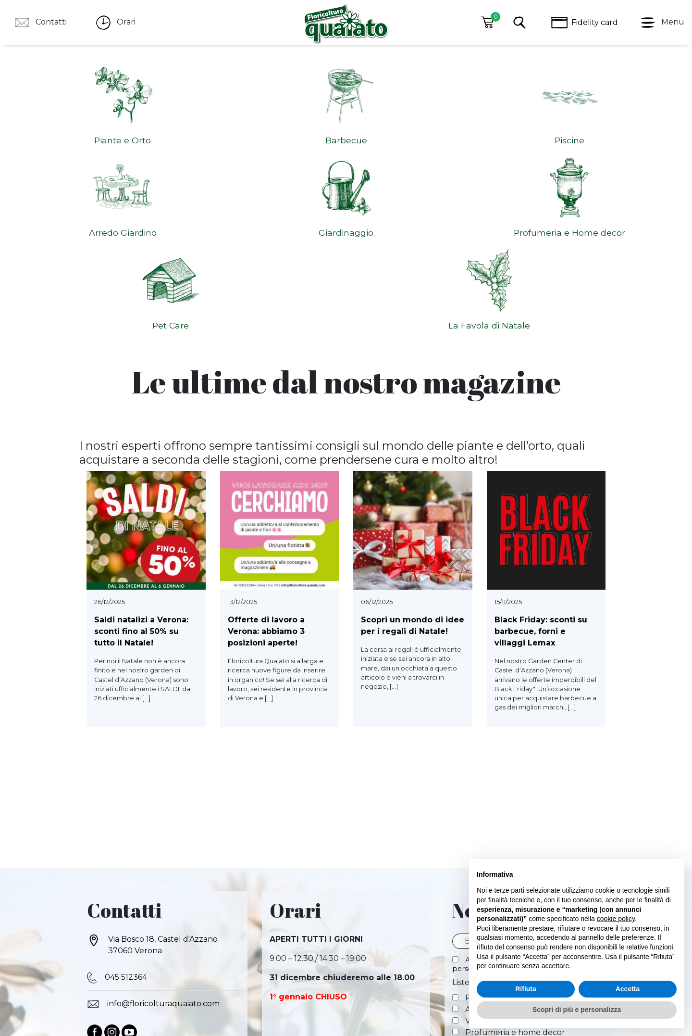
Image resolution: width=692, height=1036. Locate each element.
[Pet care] (455, 875)
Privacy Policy (324, 983)
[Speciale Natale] (455, 887)
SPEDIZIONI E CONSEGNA (451, 970)
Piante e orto (483, 829)
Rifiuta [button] (525, 989)
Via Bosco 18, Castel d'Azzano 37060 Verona (152, 776)
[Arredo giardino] (455, 840)
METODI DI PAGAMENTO (360, 970)
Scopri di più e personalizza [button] (576, 1009)
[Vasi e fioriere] (455, 852)
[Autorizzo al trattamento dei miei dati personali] (455, 791)
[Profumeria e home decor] (455, 863)
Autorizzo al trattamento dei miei (523, 796)
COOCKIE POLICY (204, 970)
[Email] (528, 773)
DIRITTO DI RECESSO (276, 970)
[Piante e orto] (455, 829)
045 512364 (117, 809)
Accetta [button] (628, 989)
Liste (461, 814)
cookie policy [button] (616, 918)
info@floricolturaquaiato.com (153, 835)
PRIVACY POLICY (141, 970)
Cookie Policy (368, 983)
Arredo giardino (488, 841)
